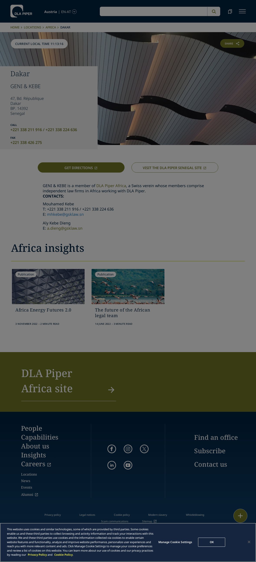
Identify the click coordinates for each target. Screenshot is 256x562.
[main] (128, 542)
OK (212, 542)
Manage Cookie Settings (175, 542)
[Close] (249, 542)
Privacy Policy (37, 555)
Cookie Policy (63, 555)
